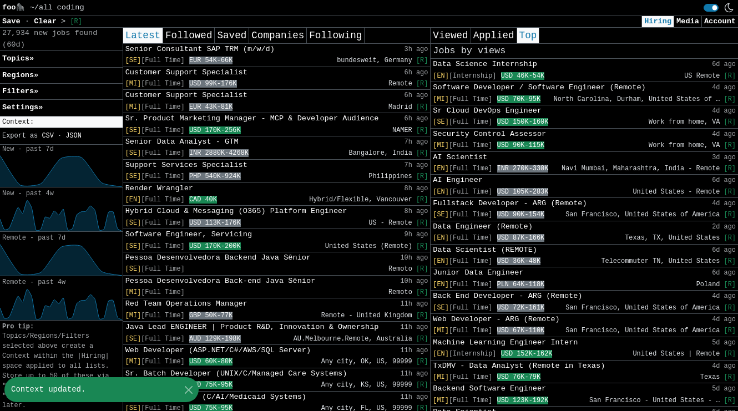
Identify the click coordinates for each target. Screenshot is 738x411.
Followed (188, 35)
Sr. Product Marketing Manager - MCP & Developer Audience (252, 118)
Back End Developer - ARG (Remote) (507, 296)
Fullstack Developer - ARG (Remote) (510, 203)
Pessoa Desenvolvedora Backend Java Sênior (218, 257)
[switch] (711, 8)
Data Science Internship (485, 64)
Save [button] (13, 21)
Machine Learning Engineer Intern (505, 342)
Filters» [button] (20, 91)
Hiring (657, 21)
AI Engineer (458, 180)
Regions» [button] (20, 75)
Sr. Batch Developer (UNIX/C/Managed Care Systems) (236, 373)
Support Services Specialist (186, 165)
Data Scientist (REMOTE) (485, 250)
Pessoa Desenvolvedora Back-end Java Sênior (220, 281)
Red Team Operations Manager (186, 304)
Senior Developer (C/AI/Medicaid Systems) (215, 397)
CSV (47, 136)
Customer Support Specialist (186, 72)
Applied (493, 35)
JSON (73, 136)
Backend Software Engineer (489, 388)
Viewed (450, 35)
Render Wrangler (159, 188)
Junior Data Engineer (478, 272)
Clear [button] (47, 21)
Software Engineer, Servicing (188, 234)
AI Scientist (460, 157)
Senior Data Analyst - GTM (182, 142)
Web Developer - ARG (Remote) (496, 319)
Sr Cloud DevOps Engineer (487, 110)
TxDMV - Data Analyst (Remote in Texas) (519, 366)
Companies (277, 35)
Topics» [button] (18, 58)
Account (720, 21)
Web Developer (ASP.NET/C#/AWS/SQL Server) (218, 350)
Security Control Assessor (489, 134)
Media (687, 21)
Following (335, 35)
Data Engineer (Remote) (482, 226)
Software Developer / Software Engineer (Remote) (539, 87)
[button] (61, 122)
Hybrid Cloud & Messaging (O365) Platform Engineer (236, 211)
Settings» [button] (22, 107)
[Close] (188, 389)
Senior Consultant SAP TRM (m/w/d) (200, 49)
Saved (231, 35)
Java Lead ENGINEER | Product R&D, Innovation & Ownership (252, 327)
